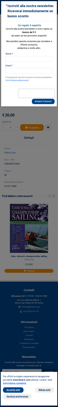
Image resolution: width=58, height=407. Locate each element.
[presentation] (36, 93)
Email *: (9, 65)
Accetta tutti (13, 390)
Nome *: (9, 53)
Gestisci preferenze (17, 396)
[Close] (6, 5)
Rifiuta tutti (44, 390)
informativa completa (14, 383)
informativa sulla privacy (17, 80)
